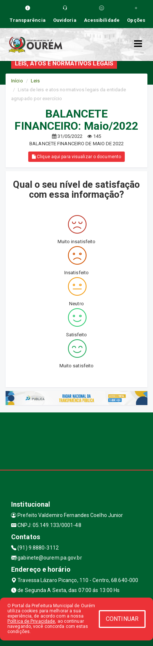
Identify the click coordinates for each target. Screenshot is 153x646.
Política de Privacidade (31, 621)
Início (17, 81)
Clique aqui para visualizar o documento (76, 156)
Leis (35, 81)
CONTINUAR (122, 618)
